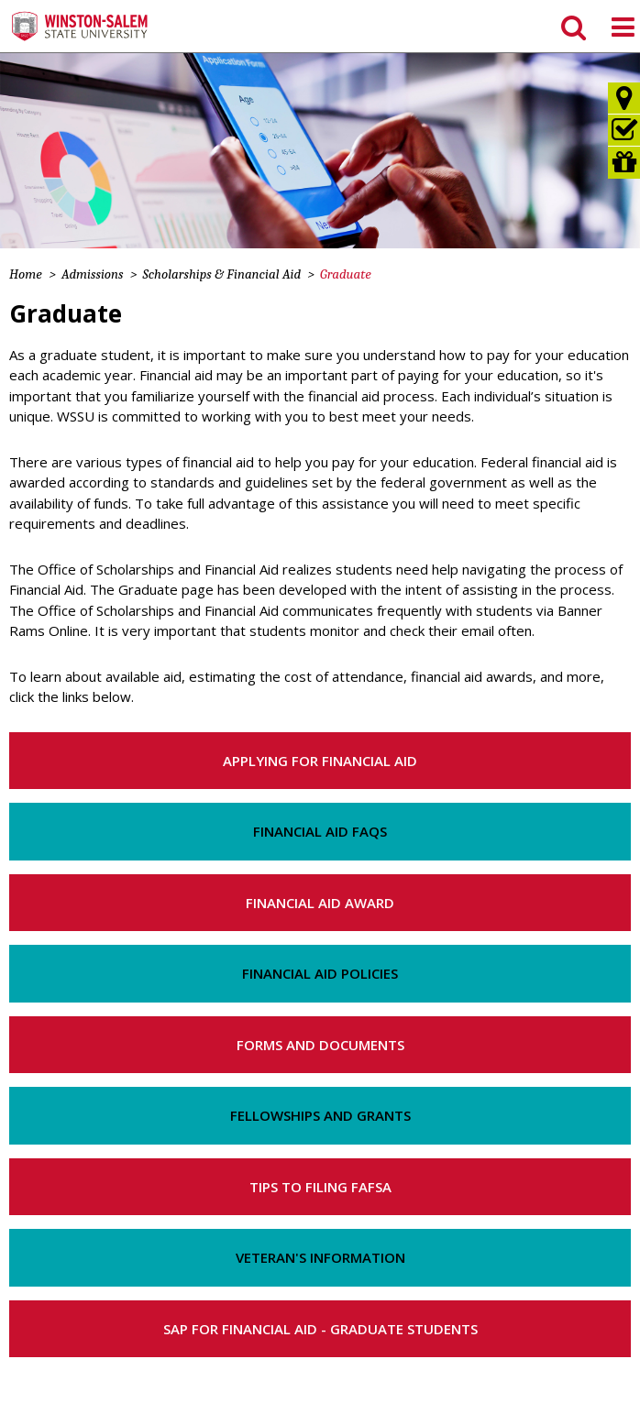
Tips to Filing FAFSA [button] (320, 1187)
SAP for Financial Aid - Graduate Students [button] (320, 1329)
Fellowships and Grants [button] (320, 1115)
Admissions (92, 274)
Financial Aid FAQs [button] (320, 831)
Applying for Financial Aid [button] (320, 760)
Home (25, 274)
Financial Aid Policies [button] (320, 973)
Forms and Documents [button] (320, 1045)
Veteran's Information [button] (320, 1257)
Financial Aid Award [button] (320, 902)
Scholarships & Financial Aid (222, 274)
